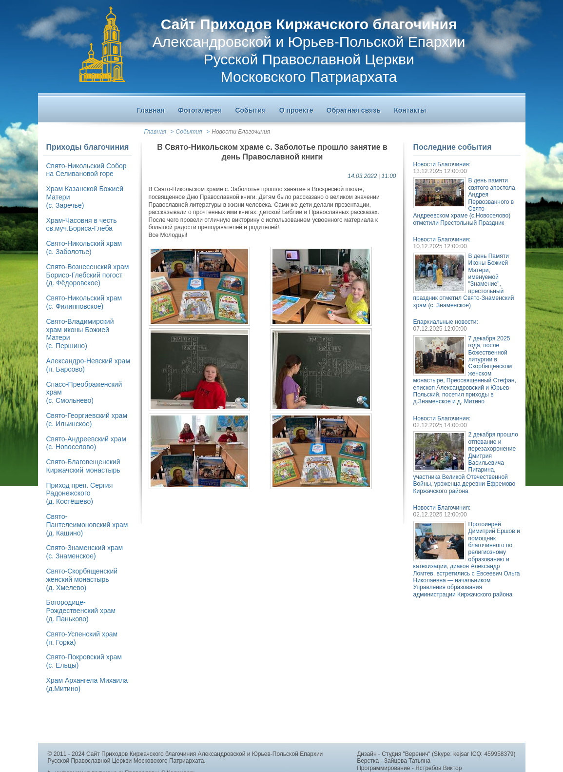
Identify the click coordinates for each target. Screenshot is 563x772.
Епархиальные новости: (445, 321)
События (189, 131)
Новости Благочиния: (442, 164)
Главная (155, 131)
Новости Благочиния (241, 131)
